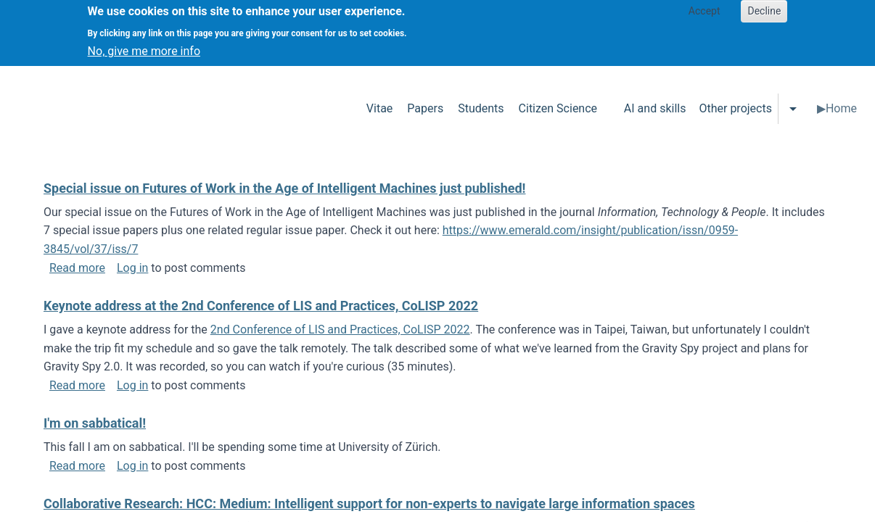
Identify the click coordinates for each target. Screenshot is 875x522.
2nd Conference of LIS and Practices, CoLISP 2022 (340, 329)
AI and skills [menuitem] (655, 108)
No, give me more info (144, 44)
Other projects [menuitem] (735, 108)
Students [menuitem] (481, 108)
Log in (132, 268)
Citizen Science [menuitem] (558, 108)
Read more (77, 268)
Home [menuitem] (841, 108)
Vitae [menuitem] (379, 108)
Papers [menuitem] (425, 108)
